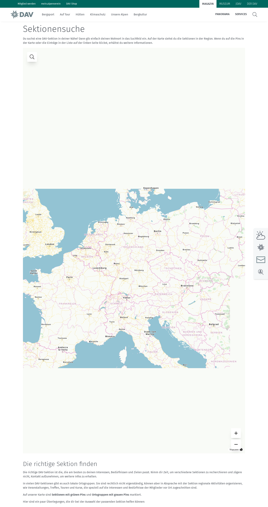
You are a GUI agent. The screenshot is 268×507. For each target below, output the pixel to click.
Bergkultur (140, 14)
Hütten (80, 14)
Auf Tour (65, 14)
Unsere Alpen (119, 14)
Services (241, 14)
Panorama (222, 14)
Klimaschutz (97, 14)
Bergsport (48, 14)
